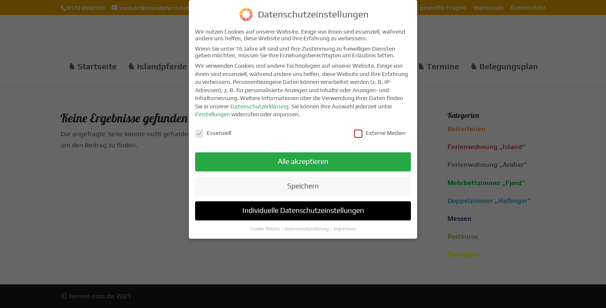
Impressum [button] (345, 226)
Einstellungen (212, 112)
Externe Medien (380, 130)
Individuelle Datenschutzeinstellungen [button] (303, 208)
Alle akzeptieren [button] (303, 159)
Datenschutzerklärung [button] (307, 226)
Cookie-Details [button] (266, 226)
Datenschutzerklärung (259, 103)
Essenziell (213, 130)
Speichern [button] (303, 183)
